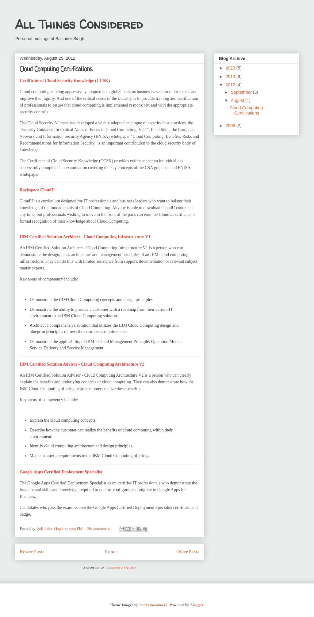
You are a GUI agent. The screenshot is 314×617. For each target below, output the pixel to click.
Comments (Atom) (120, 567)
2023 (231, 68)
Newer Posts (32, 551)
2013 (231, 76)
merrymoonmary (153, 605)
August (238, 100)
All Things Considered (79, 24)
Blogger (197, 605)
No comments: (99, 528)
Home (111, 551)
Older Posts (187, 551)
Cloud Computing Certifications (56, 69)
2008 (231, 125)
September (242, 92)
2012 (231, 84)
